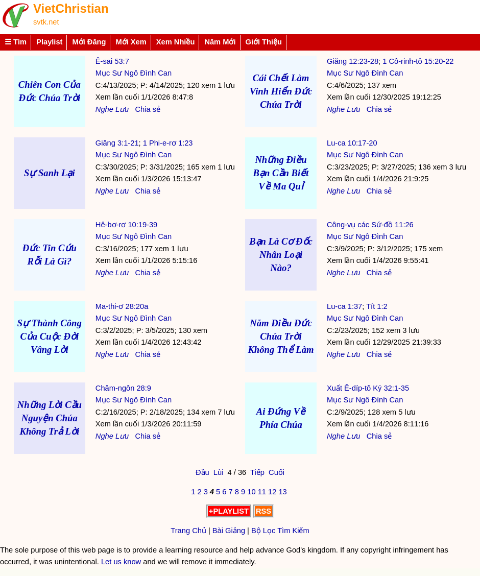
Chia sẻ (147, 109)
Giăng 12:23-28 (352, 61)
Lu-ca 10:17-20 (352, 143)
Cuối (276, 472)
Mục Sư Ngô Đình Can (133, 73)
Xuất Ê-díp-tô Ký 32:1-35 (368, 388)
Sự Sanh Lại (49, 172)
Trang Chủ (188, 530)
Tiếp (257, 472)
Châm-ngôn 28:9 (123, 388)
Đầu (202, 472)
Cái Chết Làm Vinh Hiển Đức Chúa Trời (281, 91)
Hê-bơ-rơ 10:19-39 (126, 225)
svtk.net (46, 22)
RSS (263, 511)
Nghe (104, 109)
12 (272, 492)
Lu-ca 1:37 (344, 306)
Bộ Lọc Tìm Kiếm (280, 530)
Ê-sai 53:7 (112, 61)
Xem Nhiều (175, 42)
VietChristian (71, 8)
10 (251, 492)
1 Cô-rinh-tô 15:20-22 (417, 61)
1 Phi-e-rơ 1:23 (168, 143)
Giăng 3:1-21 (117, 143)
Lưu (122, 109)
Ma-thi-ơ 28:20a (122, 306)
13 (282, 492)
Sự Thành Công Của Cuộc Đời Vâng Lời (49, 336)
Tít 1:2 (377, 306)
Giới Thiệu (264, 42)
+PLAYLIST (229, 511)
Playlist (49, 42)
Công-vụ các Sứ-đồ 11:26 (370, 225)
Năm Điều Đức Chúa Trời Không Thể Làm (281, 336)
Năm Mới (219, 42)
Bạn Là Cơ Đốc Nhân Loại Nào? (281, 254)
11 (262, 492)
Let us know (121, 562)
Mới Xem (130, 42)
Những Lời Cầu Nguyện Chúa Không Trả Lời (49, 418)
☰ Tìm (16, 42)
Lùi (218, 472)
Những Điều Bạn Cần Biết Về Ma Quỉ (281, 172)
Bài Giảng (228, 530)
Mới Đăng (89, 42)
